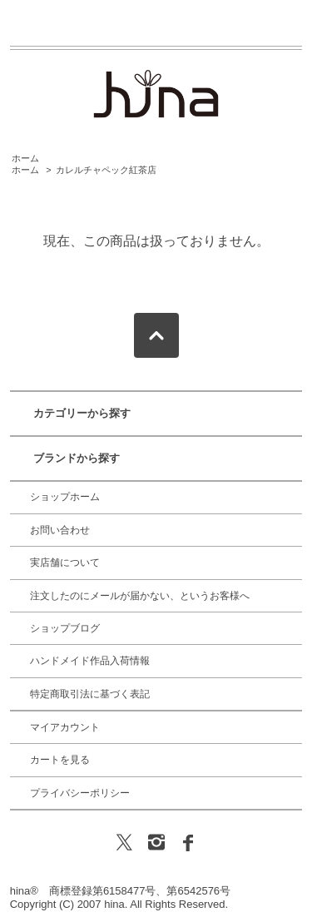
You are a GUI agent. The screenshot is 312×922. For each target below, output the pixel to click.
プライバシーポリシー (80, 793)
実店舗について (65, 562)
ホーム (25, 158)
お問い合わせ (60, 530)
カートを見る (60, 760)
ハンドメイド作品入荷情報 (90, 661)
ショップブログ (65, 628)
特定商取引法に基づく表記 (90, 694)
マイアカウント (65, 727)
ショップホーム (65, 497)
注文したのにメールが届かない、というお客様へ (140, 596)
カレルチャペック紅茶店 (106, 170)
